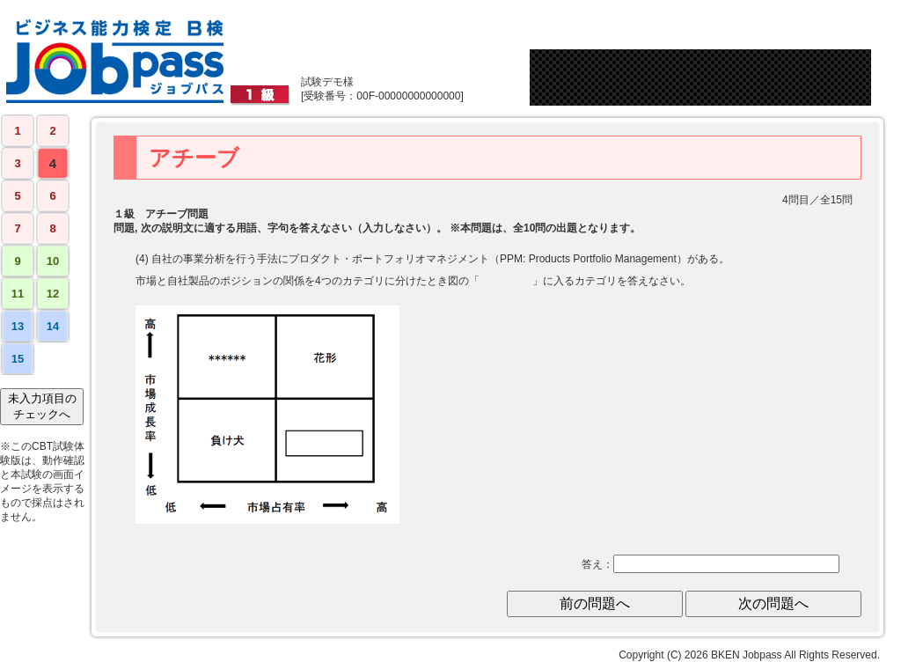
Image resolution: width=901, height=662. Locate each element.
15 (17, 358)
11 (17, 293)
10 (53, 261)
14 (53, 326)
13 (17, 326)
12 (53, 293)
